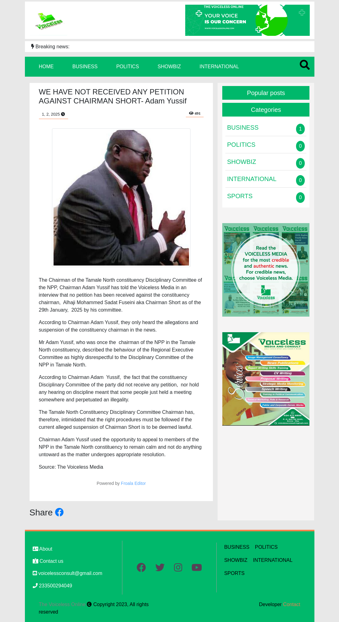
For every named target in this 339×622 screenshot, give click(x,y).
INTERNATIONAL (219, 66)
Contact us (48, 561)
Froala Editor (133, 483)
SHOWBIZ (169, 66)
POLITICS (127, 66)
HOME (46, 66)
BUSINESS (85, 66)
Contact (291, 604)
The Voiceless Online (63, 604)
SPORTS (234, 573)
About (42, 549)
